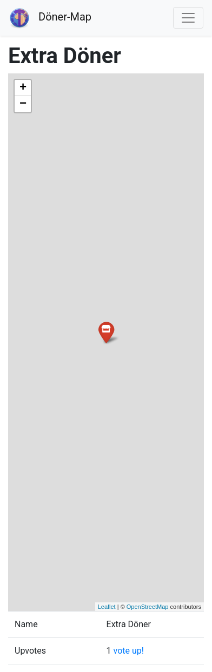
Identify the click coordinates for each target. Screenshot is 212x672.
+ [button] (23, 88)
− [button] (23, 104)
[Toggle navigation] (188, 18)
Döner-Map (50, 18)
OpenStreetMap (148, 606)
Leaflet (107, 606)
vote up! (129, 651)
